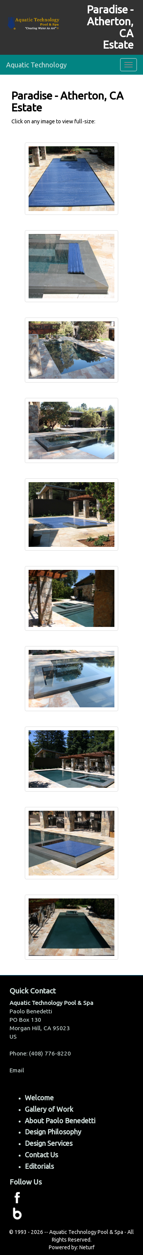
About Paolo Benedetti (60, 1120)
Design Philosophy (53, 1132)
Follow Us (26, 1182)
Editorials (39, 1166)
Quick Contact (33, 991)
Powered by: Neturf (72, 1247)
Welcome (39, 1097)
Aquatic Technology (36, 65)
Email (17, 1070)
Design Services (48, 1143)
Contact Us (41, 1154)
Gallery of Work (49, 1109)
